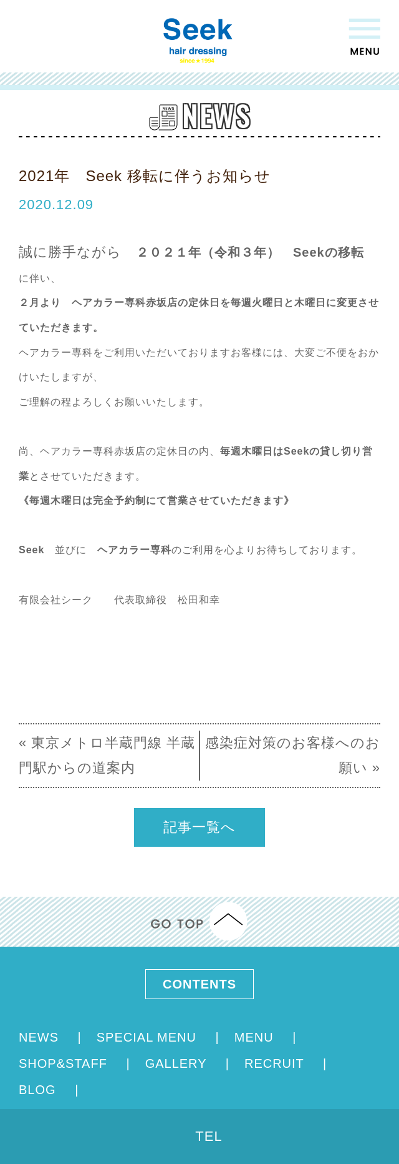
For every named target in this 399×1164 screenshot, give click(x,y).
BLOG (39, 1090)
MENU (255, 1037)
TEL (208, 1136)
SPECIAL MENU (149, 1037)
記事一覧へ (199, 827)
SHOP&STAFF (65, 1063)
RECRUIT (276, 1063)
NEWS (41, 1037)
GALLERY (178, 1063)
